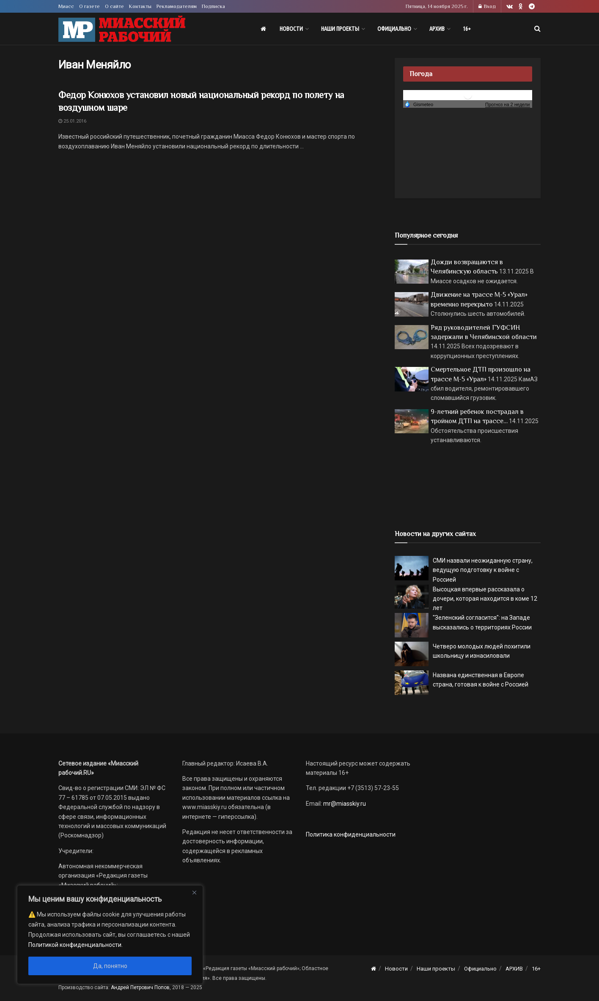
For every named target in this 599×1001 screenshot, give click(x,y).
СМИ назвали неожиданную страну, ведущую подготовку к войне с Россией (483, 570)
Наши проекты (340, 28)
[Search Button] (537, 29)
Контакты (140, 6)
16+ (467, 28)
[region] (110, 934)
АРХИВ (437, 28)
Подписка (213, 6)
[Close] (194, 892)
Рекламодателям (177, 6)
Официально (394, 28)
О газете (89, 6)
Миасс (66, 6)
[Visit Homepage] (121, 29)
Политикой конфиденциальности (74, 944)
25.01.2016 (72, 121)
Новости (291, 28)
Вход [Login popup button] (487, 6)
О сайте (114, 6)
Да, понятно (110, 966)
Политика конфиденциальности (351, 834)
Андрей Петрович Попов (140, 987)
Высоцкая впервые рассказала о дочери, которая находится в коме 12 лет (485, 599)
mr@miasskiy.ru (344, 803)
